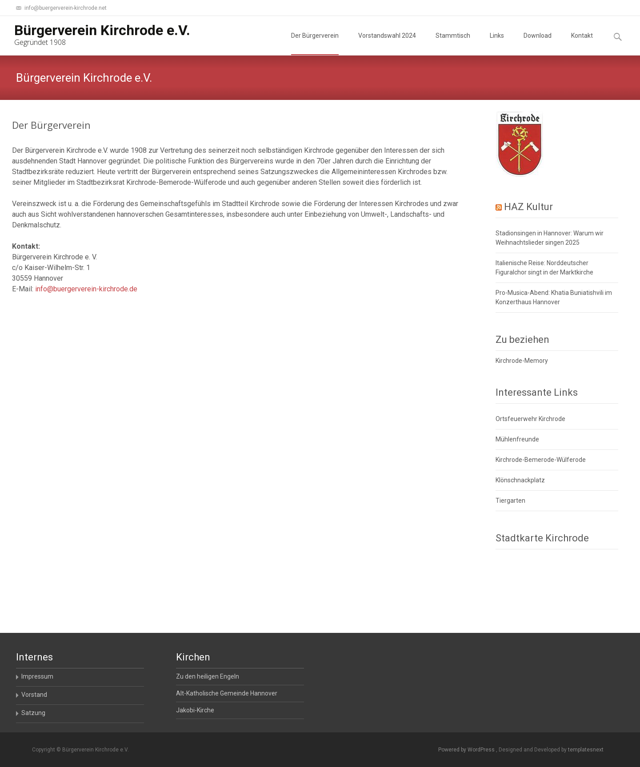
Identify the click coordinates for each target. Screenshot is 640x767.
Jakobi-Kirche (195, 710)
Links (497, 43)
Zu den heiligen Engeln (207, 676)
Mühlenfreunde (517, 439)
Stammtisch (453, 43)
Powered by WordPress (467, 750)
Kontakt (582, 43)
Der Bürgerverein (315, 43)
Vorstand (34, 694)
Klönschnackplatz (520, 480)
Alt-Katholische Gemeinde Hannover (226, 693)
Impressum (37, 676)
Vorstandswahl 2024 (387, 43)
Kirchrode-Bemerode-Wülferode (541, 459)
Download (538, 43)
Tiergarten (510, 500)
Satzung (33, 712)
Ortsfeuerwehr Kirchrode (530, 418)
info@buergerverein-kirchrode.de (86, 289)
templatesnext (586, 750)
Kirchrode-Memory (522, 360)
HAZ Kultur (528, 206)
